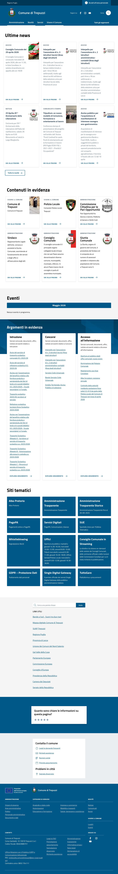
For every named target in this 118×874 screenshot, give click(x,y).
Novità (31, 22)
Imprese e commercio (68, 805)
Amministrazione (16, 22)
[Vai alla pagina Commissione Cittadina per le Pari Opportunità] (88, 223)
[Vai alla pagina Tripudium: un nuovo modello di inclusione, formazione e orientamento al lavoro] (51, 162)
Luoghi (90, 824)
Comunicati (92, 808)
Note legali (71, 848)
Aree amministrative (13, 808)
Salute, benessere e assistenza (72, 811)
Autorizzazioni (38, 808)
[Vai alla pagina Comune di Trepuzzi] (16, 223)
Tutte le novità (15, 172)
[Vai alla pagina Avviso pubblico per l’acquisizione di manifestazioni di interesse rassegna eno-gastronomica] (89, 162)
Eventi (90, 827)
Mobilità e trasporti (67, 808)
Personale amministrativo (15, 814)
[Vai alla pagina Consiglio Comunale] (52, 276)
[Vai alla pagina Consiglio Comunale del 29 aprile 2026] (14, 98)
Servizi (40, 22)
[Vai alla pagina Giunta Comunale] (88, 276)
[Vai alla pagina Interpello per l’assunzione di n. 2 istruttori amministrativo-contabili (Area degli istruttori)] (89, 98)
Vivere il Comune (54, 22)
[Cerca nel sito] (108, 12)
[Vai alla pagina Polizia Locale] (52, 223)
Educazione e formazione (42, 811)
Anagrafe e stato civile (41, 805)
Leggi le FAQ (51, 838)
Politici (7, 811)
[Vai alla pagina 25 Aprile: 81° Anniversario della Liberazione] (14, 162)
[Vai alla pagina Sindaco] (16, 276)
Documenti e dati (11, 817)
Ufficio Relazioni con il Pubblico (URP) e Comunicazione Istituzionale (20, 853)
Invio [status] (81, 605)
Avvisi (90, 811)
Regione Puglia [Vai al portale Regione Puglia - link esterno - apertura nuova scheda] (12, 3)
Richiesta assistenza (54, 854)
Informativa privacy (74, 844)
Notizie (90, 805)
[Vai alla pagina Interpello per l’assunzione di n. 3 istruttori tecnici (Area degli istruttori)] (51, 98)
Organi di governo (12, 805)
